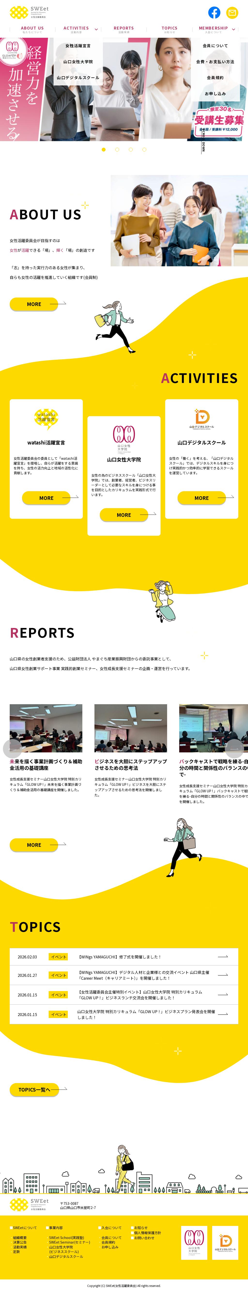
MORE (34, 303)
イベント (59, 957)
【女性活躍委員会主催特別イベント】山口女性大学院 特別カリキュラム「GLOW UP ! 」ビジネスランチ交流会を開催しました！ (139, 995)
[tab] (104, 150)
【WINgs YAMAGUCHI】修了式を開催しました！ (119, 957)
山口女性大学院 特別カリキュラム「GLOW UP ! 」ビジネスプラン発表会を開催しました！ (146, 1014)
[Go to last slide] (12, 748)
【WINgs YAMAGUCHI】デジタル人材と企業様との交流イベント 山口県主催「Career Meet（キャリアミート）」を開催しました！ (143, 975)
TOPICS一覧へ (34, 1089)
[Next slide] (234, 748)
